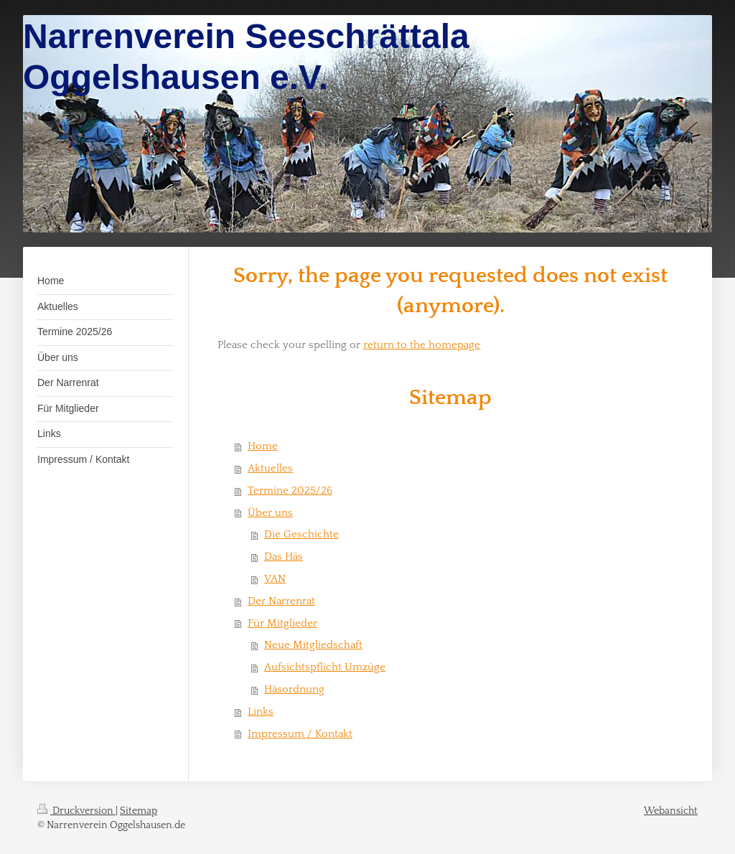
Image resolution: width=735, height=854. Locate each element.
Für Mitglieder (282, 623)
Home (263, 446)
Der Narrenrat (281, 601)
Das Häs (283, 556)
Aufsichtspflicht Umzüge (324, 667)
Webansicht (671, 811)
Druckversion (76, 811)
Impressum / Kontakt (300, 734)
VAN (275, 579)
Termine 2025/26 (290, 490)
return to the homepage (421, 345)
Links (260, 711)
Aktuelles (270, 468)
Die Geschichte (301, 534)
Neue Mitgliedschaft (313, 645)
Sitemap (138, 811)
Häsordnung (294, 689)
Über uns (270, 513)
